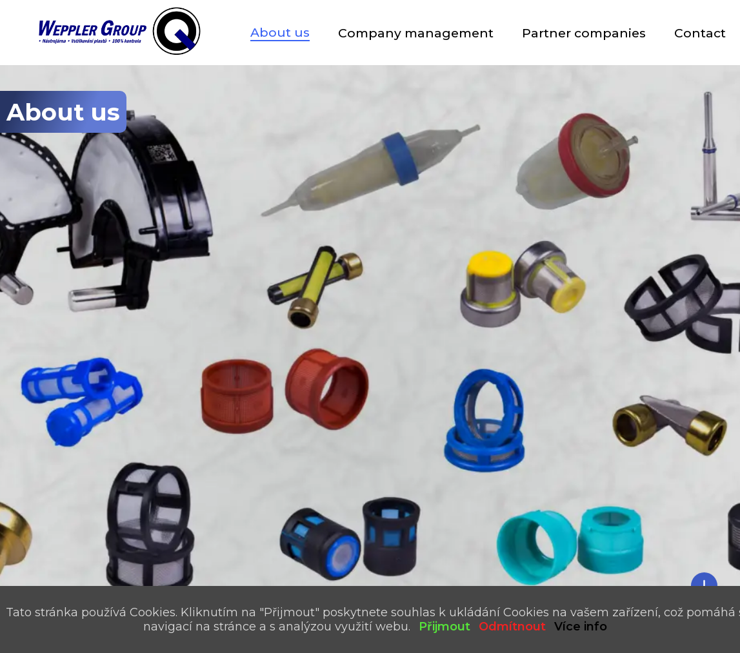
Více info (580, 626)
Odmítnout (512, 626)
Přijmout (444, 626)
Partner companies (584, 33)
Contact (700, 33)
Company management (416, 33)
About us (280, 32)
